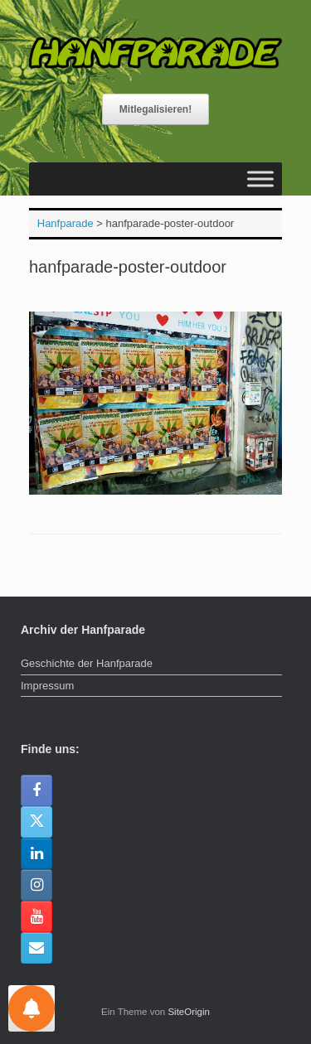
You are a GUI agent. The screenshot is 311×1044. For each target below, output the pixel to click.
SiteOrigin (189, 1012)
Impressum (47, 685)
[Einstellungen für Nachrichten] (31, 1008)
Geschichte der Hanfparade (87, 663)
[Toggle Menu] (260, 178)
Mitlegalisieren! (155, 109)
